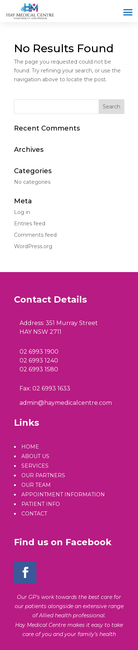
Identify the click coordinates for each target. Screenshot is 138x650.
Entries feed (29, 223)
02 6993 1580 (39, 369)
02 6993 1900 (39, 351)
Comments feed (35, 235)
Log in (22, 212)
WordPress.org (33, 246)
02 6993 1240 (39, 360)
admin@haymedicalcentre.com (66, 402)
